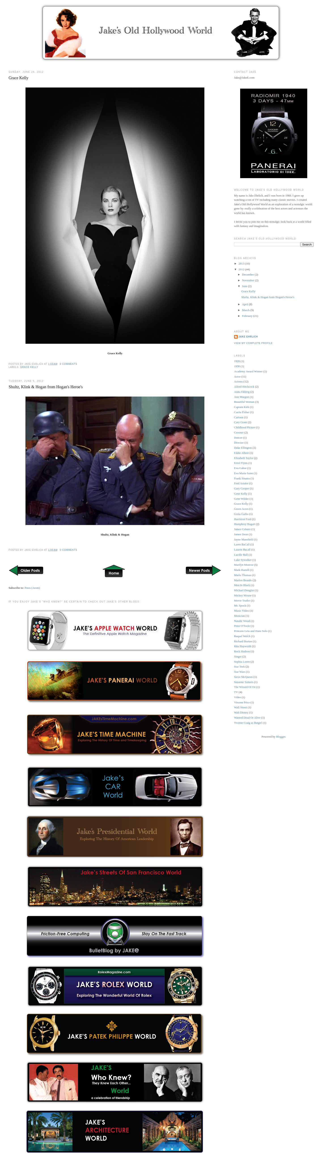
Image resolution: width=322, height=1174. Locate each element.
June (245, 286)
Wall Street (240, 707)
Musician (239, 615)
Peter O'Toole (242, 626)
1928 (237, 361)
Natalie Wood (242, 621)
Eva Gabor (240, 468)
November (248, 280)
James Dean (241, 534)
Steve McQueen (243, 677)
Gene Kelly (241, 493)
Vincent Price (242, 702)
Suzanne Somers (243, 682)
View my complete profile (253, 343)
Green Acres (241, 508)
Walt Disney (241, 712)
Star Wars (239, 671)
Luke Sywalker (243, 559)
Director (239, 442)
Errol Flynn (241, 463)
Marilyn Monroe (243, 564)
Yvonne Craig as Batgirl (248, 722)
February (247, 316)
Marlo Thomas (242, 575)
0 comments (68, 364)
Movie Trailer (242, 600)
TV (236, 692)
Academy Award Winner (248, 371)
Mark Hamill (241, 570)
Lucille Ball (241, 554)
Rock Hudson (242, 651)
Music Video (241, 610)
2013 (242, 263)
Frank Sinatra (242, 478)
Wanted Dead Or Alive (247, 717)
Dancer (238, 437)
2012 (242, 269)
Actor (237, 376)
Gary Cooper (241, 488)
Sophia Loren (242, 661)
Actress (238, 381)
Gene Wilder (241, 498)
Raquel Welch (242, 636)
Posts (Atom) (32, 587)
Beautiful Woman (244, 401)
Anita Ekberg (242, 391)
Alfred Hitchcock (244, 386)
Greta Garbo (241, 514)
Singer (238, 656)
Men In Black (242, 585)
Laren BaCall (242, 544)
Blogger (280, 736)
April (245, 304)
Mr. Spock (240, 605)
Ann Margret (241, 397)
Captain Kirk (241, 407)
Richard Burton (243, 641)
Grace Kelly (18, 78)
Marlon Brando (243, 580)
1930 (237, 366)
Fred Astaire (241, 483)
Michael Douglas (244, 590)
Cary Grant (240, 422)
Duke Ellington (243, 447)
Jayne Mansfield (243, 539)
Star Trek (239, 666)
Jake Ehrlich (248, 336)
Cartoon (239, 417)
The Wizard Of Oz (245, 687)
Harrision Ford (242, 519)
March (246, 310)
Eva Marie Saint (243, 473)
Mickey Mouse (243, 595)
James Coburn (242, 529)
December (248, 274)
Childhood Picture (244, 427)
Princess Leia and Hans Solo (250, 631)
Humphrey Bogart (244, 524)
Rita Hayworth (242, 646)
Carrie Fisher (241, 412)
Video (237, 697)
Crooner (239, 432)
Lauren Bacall (242, 549)
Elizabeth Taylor (243, 458)
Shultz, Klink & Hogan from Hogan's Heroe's (45, 387)
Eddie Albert (241, 453)
